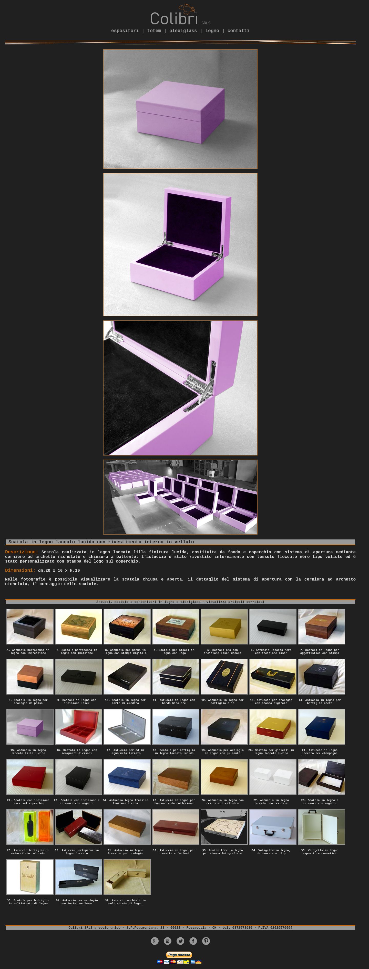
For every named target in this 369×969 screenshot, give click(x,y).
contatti (239, 30)
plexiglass (183, 30)
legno (212, 30)
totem (154, 30)
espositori (125, 30)
